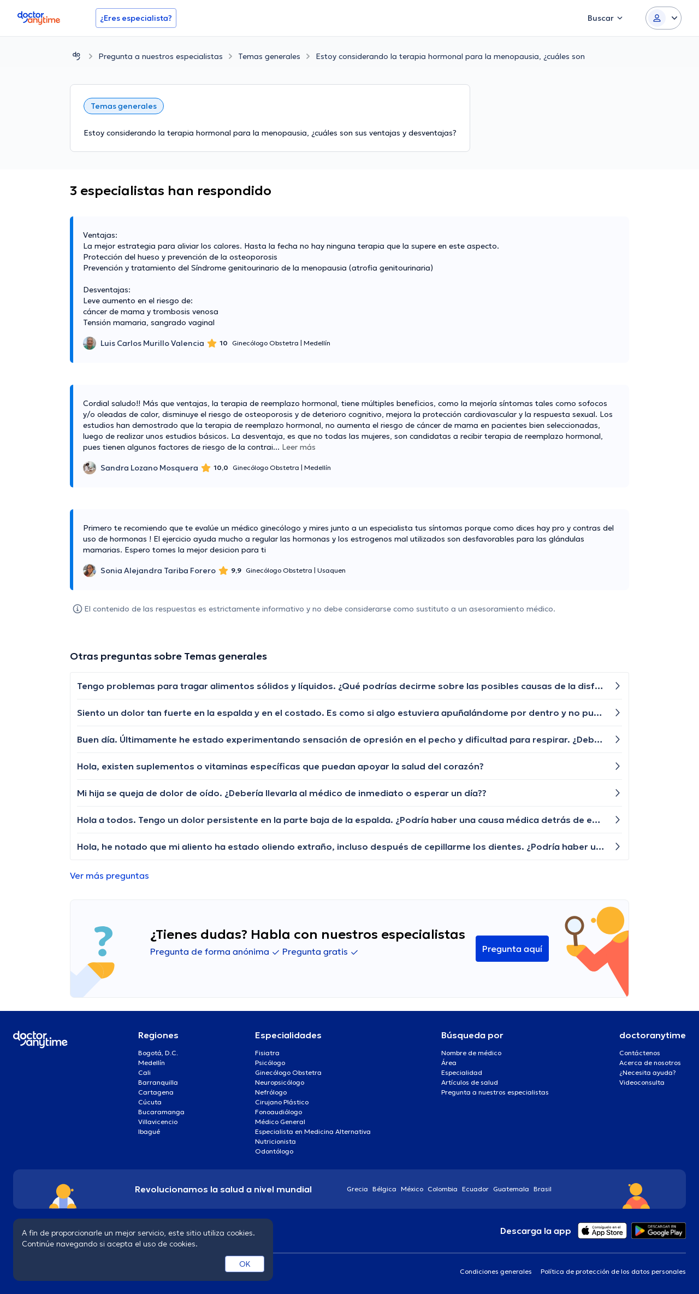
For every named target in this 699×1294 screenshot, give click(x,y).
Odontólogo (274, 1151)
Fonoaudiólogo (278, 1112)
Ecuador (475, 1189)
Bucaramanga (161, 1112)
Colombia (443, 1189)
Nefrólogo (271, 1092)
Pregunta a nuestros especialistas (160, 56)
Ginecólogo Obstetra (288, 1072)
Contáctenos (639, 1053)
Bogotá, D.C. (158, 1053)
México (412, 1189)
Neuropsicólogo (279, 1082)
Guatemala (511, 1189)
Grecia (357, 1189)
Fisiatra (267, 1053)
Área (449, 1062)
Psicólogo (270, 1062)
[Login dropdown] (663, 18)
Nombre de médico (471, 1053)
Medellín (151, 1062)
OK (245, 1264)
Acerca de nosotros (650, 1062)
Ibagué (149, 1131)
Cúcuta (150, 1102)
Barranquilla (158, 1082)
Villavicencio (157, 1121)
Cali (144, 1072)
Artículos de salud (469, 1082)
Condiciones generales (496, 1271)
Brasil (543, 1189)
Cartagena (156, 1092)
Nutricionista (275, 1141)
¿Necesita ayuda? (647, 1072)
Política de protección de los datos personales (613, 1271)
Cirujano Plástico (282, 1102)
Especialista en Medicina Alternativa (313, 1131)
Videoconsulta (642, 1082)
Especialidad (461, 1072)
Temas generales (269, 56)
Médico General (280, 1121)
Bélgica (384, 1189)
